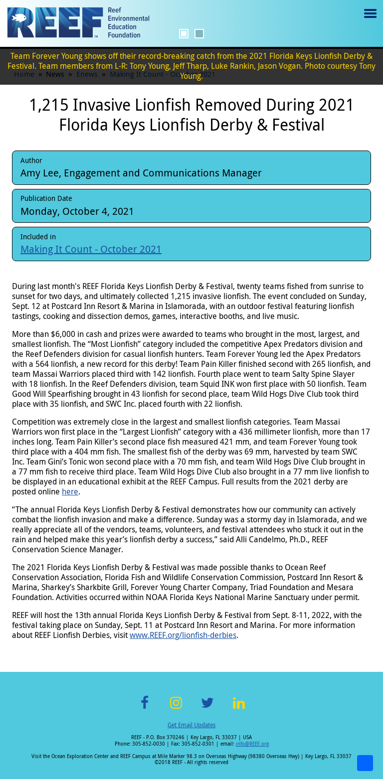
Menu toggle (369, 20)
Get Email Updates (191, 725)
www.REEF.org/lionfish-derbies (183, 634)
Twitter (207, 708)
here (70, 491)
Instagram (176, 708)
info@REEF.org (252, 744)
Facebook (145, 708)
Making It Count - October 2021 (91, 249)
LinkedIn (238, 708)
